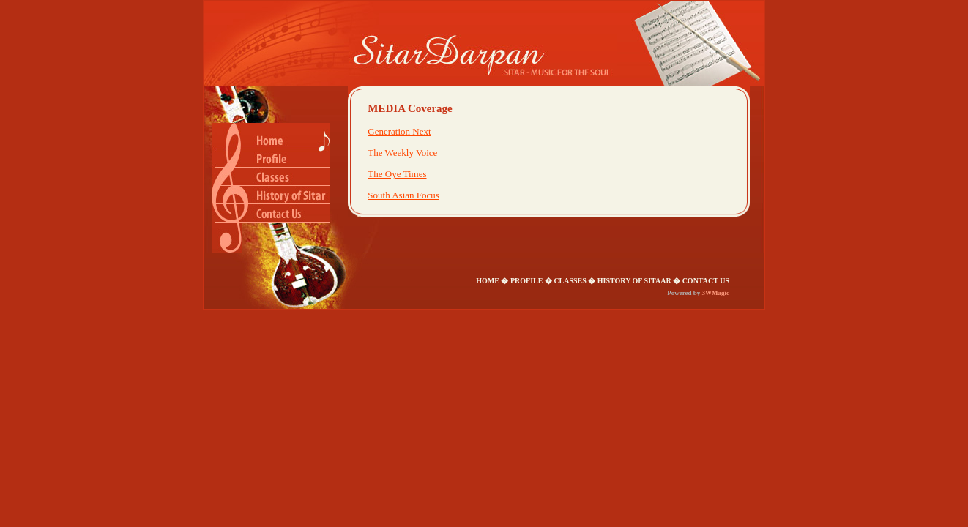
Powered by (684, 292)
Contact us (705, 281)
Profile (526, 281)
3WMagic (716, 292)
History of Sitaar (634, 281)
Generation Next (399, 131)
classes (570, 281)
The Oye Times (397, 173)
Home (488, 281)
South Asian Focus (403, 195)
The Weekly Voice (402, 152)
